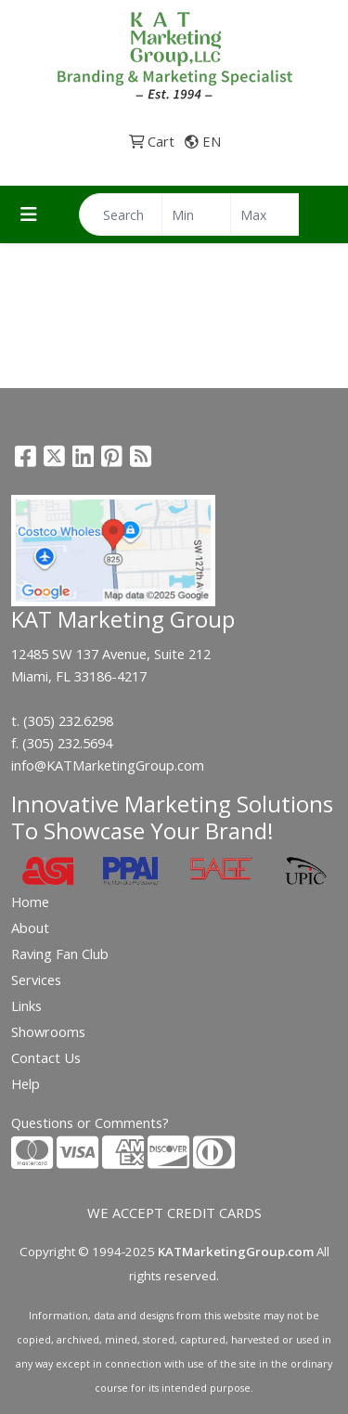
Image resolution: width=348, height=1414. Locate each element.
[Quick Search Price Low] (196, 214)
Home (30, 901)
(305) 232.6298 (68, 720)
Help (25, 1083)
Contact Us (46, 1057)
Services (36, 979)
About (30, 927)
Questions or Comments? (90, 1122)
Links (26, 1005)
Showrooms (48, 1031)
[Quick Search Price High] (265, 214)
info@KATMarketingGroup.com (107, 765)
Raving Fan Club (60, 953)
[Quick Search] (120, 214)
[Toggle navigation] (28, 214)
